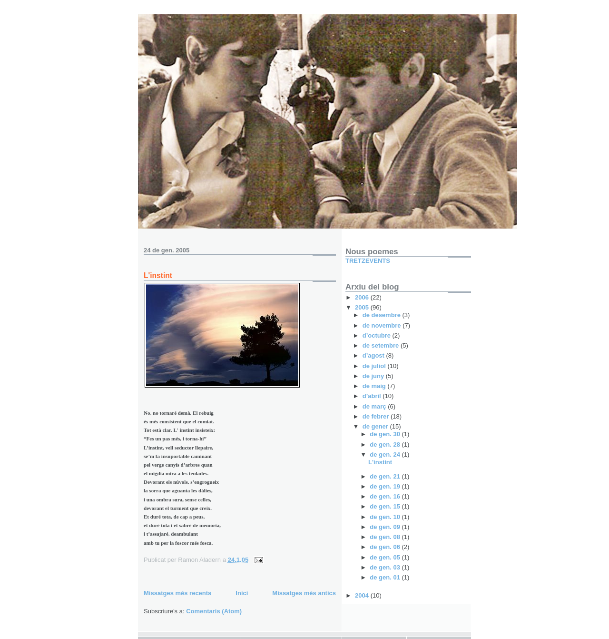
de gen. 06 (386, 546)
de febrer (377, 416)
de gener (376, 426)
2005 (363, 307)
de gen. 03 (386, 567)
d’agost (374, 355)
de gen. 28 (386, 444)
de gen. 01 (386, 577)
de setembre (382, 345)
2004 (363, 595)
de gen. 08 (386, 536)
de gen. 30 (386, 434)
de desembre (383, 315)
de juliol (375, 365)
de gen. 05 (386, 557)
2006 (363, 297)
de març (375, 406)
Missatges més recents (177, 593)
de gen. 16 (386, 496)
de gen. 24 (386, 454)
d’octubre (378, 335)
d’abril (373, 395)
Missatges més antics (304, 593)
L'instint (158, 275)
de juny (374, 375)
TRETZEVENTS (367, 260)
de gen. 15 (386, 506)
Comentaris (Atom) (214, 611)
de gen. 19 (386, 486)
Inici (242, 593)
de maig (375, 385)
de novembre (383, 325)
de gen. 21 (386, 476)
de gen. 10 (386, 516)
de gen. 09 (386, 526)
